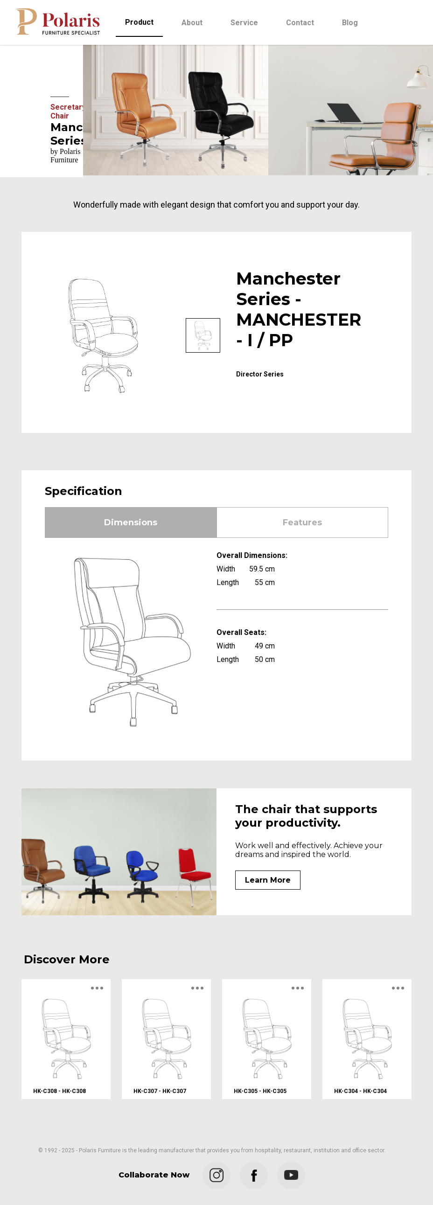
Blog (350, 22)
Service (244, 22)
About (192, 22)
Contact (300, 22)
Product (139, 22)
